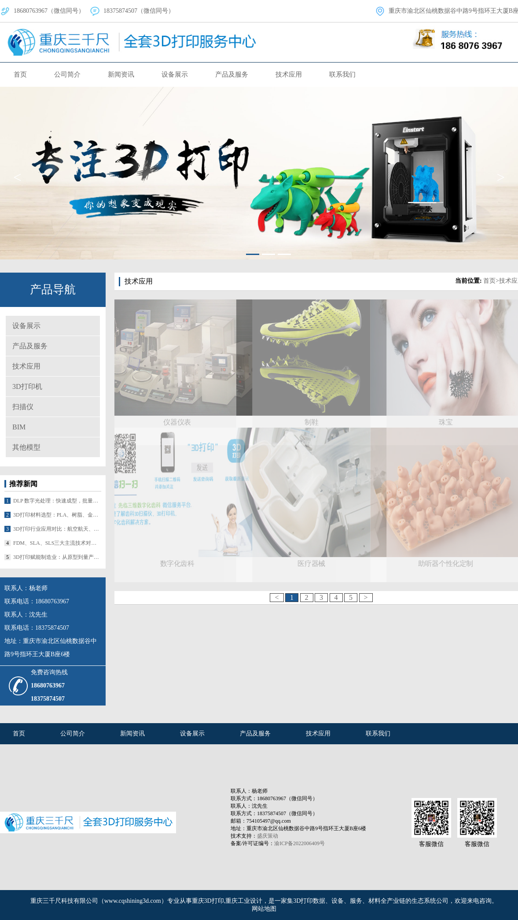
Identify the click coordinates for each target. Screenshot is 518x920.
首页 (20, 74)
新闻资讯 (121, 74)
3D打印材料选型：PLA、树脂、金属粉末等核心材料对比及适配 (57, 515)
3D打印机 (27, 386)
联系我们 (342, 74)
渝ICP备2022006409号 (299, 843)
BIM (19, 427)
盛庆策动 (267, 836)
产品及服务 (231, 74)
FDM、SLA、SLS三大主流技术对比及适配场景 (57, 543)
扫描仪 (22, 406)
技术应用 (289, 74)
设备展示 (175, 74)
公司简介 (67, 74)
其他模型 (26, 447)
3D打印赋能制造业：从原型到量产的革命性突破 (57, 557)
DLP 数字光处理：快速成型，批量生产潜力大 (57, 501)
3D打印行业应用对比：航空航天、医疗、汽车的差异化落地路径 (57, 529)
